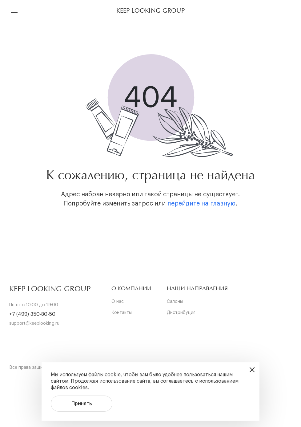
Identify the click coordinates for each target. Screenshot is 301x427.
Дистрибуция (181, 313)
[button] (131, 288)
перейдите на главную (201, 204)
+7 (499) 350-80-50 (32, 314)
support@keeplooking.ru (34, 323)
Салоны (175, 301)
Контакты (121, 313)
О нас (117, 301)
